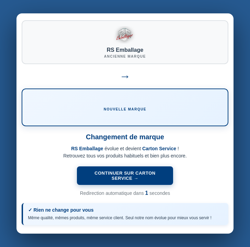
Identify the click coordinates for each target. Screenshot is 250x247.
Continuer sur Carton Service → (124, 175)
